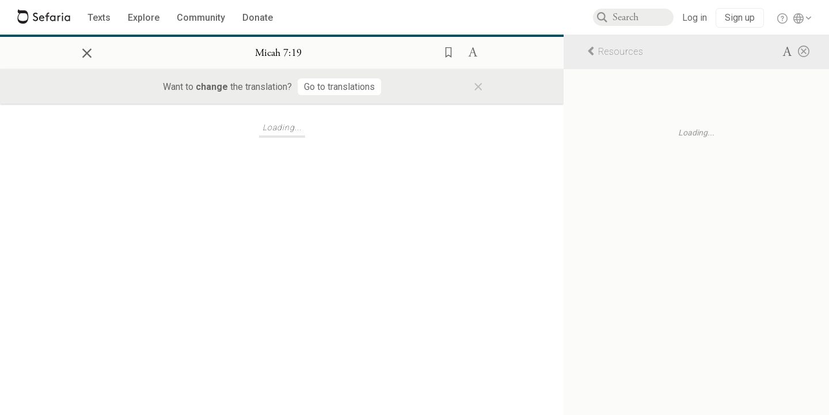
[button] (445, 51)
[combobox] (643, 17)
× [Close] (87, 51)
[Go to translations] (339, 86)
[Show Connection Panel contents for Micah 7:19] (278, 53)
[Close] (803, 51)
